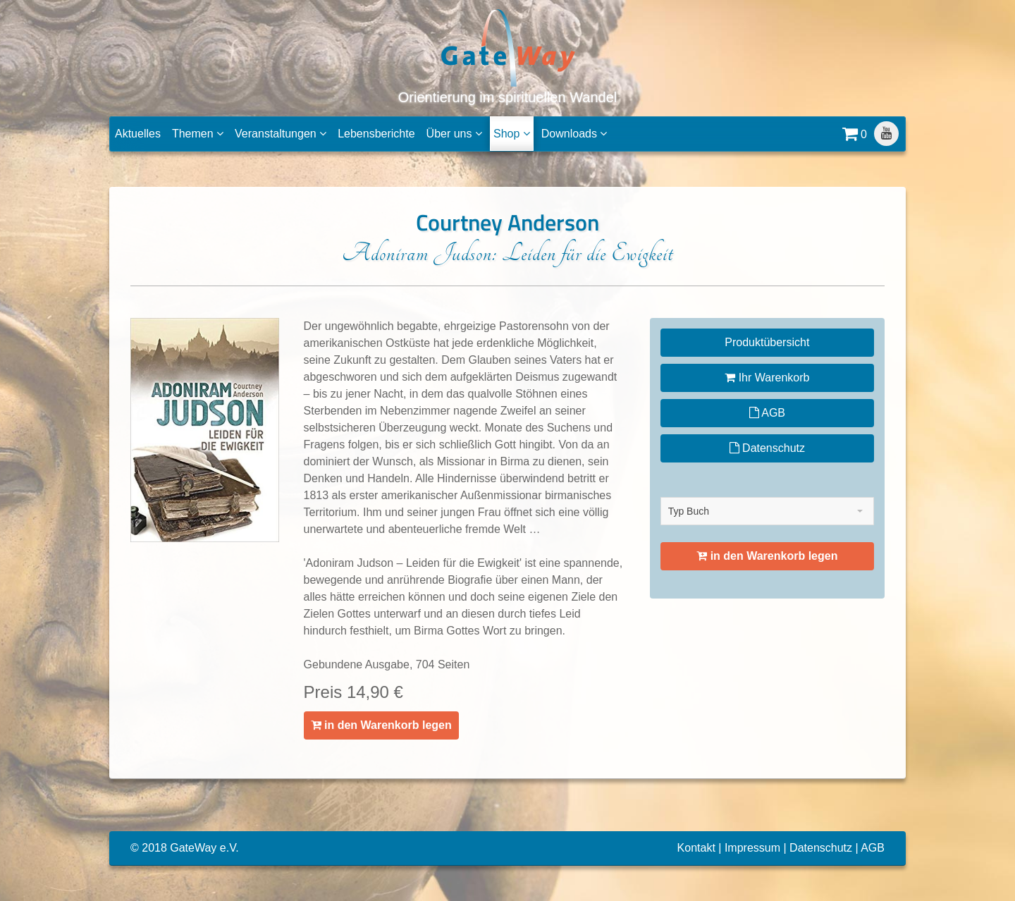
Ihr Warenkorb (767, 378)
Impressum (752, 848)
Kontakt (696, 848)
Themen (197, 134)
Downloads (574, 134)
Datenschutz (767, 448)
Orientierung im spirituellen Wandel (507, 56)
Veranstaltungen (280, 134)
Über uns (454, 134)
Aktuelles (138, 134)
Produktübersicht (767, 342)
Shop (511, 134)
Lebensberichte (376, 134)
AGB (767, 413)
